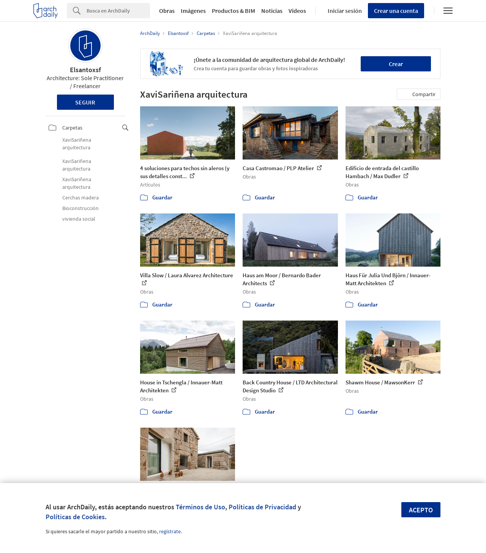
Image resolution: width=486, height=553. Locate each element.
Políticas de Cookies (75, 516)
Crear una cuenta (396, 10)
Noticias (271, 11)
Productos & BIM (233, 11)
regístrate (170, 531)
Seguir (85, 102)
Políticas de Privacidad (262, 506)
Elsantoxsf (85, 69)
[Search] (118, 10)
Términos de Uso (200, 506)
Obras (167, 11)
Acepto (421, 510)
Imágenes (193, 11)
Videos (297, 11)
